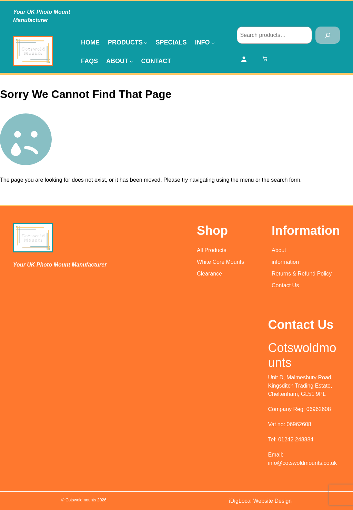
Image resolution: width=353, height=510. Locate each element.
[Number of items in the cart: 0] (265, 59)
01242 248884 (295, 439)
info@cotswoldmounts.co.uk (302, 463)
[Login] (244, 59)
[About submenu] (131, 61)
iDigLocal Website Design (260, 501)
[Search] (327, 35)
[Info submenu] (213, 42)
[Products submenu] (146, 42)
